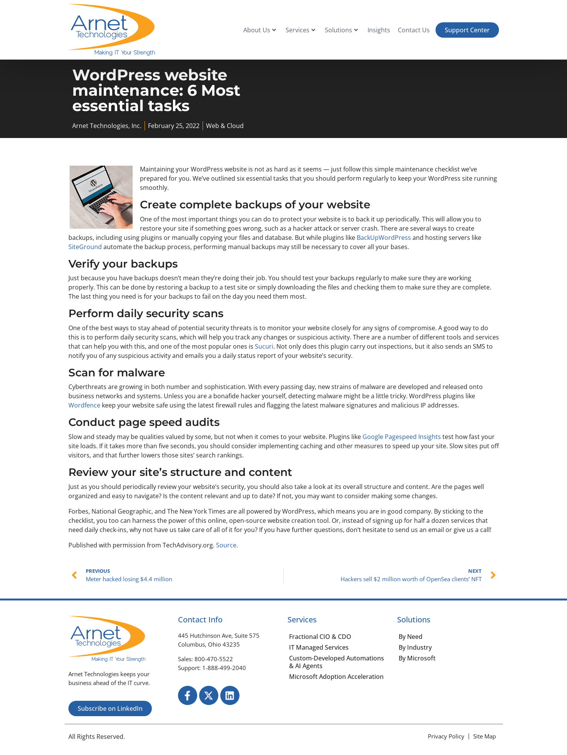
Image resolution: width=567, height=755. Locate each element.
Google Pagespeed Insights (401, 436)
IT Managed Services (319, 647)
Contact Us (414, 30)
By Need (410, 636)
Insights (378, 30)
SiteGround (85, 247)
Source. (227, 545)
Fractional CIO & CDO (320, 636)
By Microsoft (417, 658)
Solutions (341, 30)
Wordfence (84, 405)
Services (300, 30)
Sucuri (264, 346)
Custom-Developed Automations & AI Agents (336, 662)
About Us (259, 30)
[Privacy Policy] (446, 736)
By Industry (415, 647)
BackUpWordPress (384, 237)
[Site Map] (484, 736)
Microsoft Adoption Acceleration (336, 676)
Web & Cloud (225, 125)
